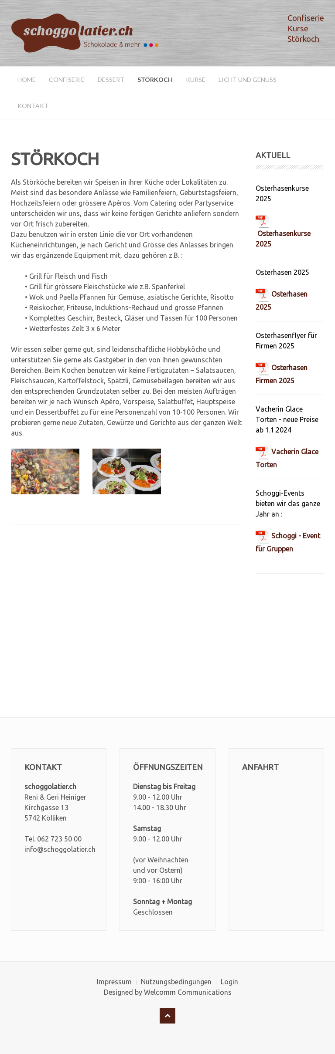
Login (229, 982)
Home (26, 79)
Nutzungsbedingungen (176, 982)
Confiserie (67, 79)
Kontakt (32, 105)
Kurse (195, 79)
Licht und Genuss (248, 79)
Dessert (111, 79)
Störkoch (155, 79)
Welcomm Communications (188, 992)
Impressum (114, 982)
